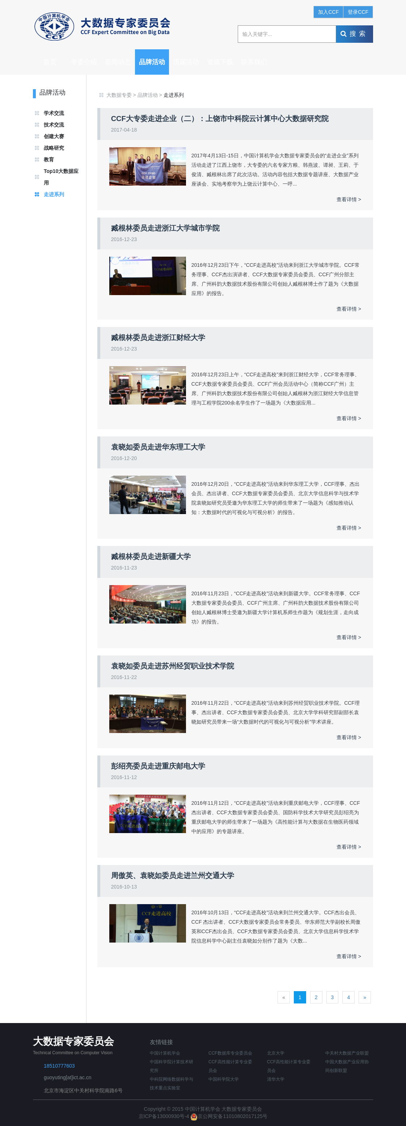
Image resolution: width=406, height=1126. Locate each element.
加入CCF (328, 12)
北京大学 (275, 1053)
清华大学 (275, 1079)
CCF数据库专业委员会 (230, 1053)
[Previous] (284, 997)
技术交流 (54, 125)
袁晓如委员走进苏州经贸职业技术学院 (172, 666)
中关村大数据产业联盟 (347, 1053)
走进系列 (54, 194)
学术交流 (54, 113)
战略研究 (54, 148)
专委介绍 (84, 62)
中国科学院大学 (223, 1079)
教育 (49, 159)
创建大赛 (54, 136)
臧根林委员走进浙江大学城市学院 (165, 228)
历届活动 (186, 62)
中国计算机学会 (165, 1053)
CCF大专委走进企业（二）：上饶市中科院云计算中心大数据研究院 (220, 119)
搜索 (354, 33)
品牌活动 (152, 62)
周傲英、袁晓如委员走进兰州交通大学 (172, 875)
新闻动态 (118, 62)
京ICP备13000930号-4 (165, 1116)
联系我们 (254, 62)
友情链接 (161, 1042)
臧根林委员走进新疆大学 (151, 556)
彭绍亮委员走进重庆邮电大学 (158, 766)
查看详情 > (349, 199)
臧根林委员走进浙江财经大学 (158, 337)
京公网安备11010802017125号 (228, 1116)
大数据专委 (119, 95)
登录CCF (358, 12)
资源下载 (220, 62)
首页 (49, 62)
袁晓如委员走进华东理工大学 (158, 447)
